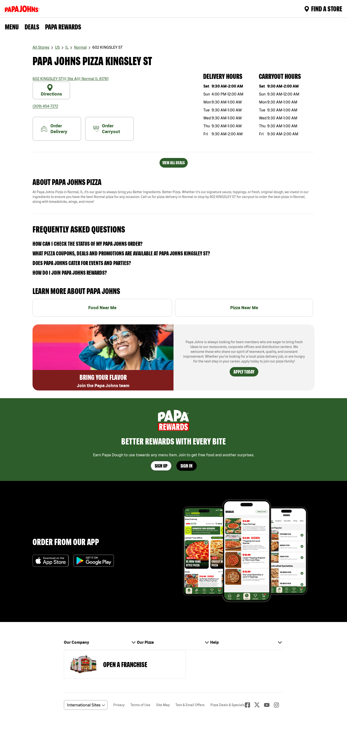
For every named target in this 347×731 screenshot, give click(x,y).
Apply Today (244, 372)
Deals (32, 27)
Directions (51, 90)
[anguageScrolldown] (85, 705)
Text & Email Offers (190, 705)
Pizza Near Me (244, 307)
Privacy (119, 705)
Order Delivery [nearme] (54, 128)
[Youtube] (269, 705)
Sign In (186, 466)
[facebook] (249, 705)
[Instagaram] (278, 705)
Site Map (163, 705)
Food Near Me (102, 307)
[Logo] (23, 9)
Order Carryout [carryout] (106, 128)
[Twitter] (259, 704)
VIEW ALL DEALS (173, 162)
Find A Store (323, 9)
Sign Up (161, 466)
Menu (12, 27)
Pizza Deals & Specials (227, 705)
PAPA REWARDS (63, 27)
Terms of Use (140, 705)
